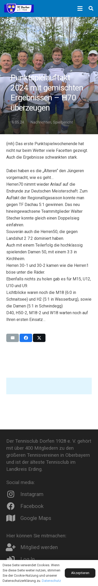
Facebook (32, 506)
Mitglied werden (39, 547)
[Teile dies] (26, 338)
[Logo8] (19, 8)
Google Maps (35, 518)
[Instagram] (13, 494)
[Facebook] (13, 506)
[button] (80, 8)
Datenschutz (51, 581)
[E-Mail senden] (12, 338)
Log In (27, 559)
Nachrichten (41, 122)
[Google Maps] (13, 518)
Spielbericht (63, 122)
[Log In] (13, 559)
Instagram (31, 494)
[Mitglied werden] (13, 547)
